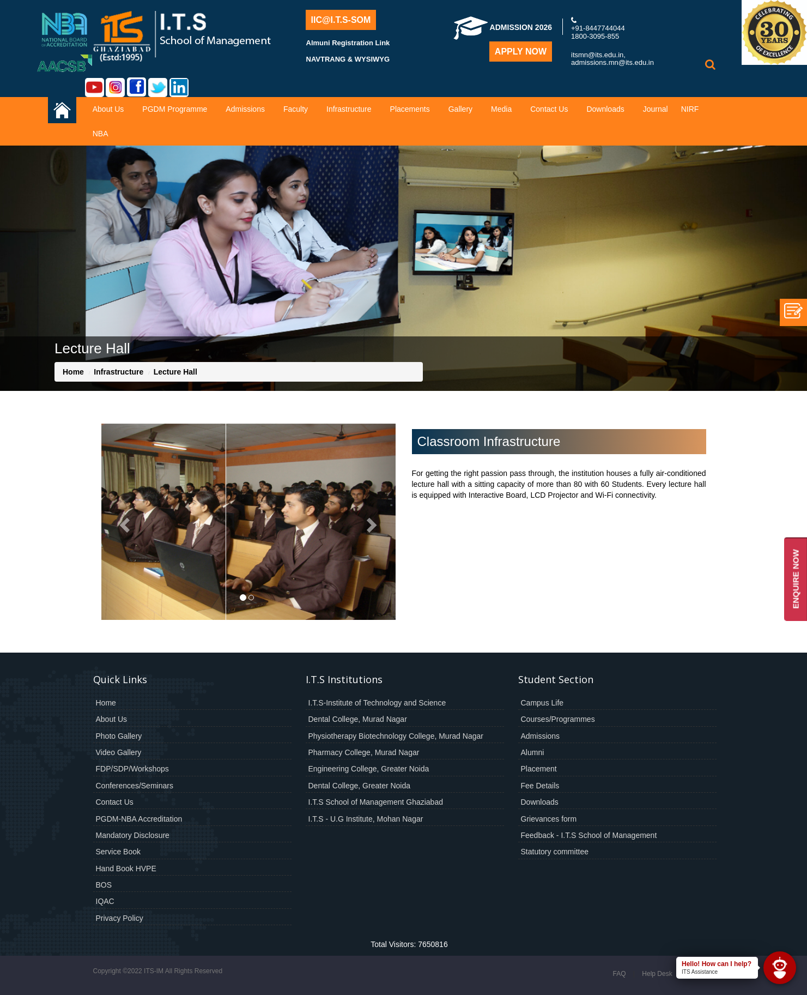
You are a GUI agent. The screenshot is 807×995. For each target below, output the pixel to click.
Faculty (295, 109)
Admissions (245, 109)
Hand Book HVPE (126, 868)
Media (501, 109)
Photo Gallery (119, 736)
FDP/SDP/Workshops (132, 768)
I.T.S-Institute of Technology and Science (377, 702)
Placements (410, 109)
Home (73, 371)
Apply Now (521, 51)
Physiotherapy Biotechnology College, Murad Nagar (395, 736)
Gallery (460, 109)
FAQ (619, 974)
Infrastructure (348, 109)
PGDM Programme (174, 109)
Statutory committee (555, 851)
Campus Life (542, 702)
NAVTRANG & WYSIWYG (348, 59)
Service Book (118, 851)
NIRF (690, 109)
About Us (108, 109)
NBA (100, 133)
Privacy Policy (119, 918)
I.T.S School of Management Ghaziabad (375, 802)
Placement (539, 768)
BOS (104, 885)
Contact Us (549, 109)
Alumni (532, 752)
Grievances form (549, 819)
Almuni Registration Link (348, 43)
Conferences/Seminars (134, 785)
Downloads (605, 109)
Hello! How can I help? (716, 964)
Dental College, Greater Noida (359, 785)
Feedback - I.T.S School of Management (589, 835)
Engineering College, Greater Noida (368, 768)
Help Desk (657, 974)
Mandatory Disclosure (132, 835)
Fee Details (540, 785)
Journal (655, 109)
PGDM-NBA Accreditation (139, 819)
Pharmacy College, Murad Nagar (364, 752)
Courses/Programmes (558, 719)
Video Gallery (119, 752)
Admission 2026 (502, 27)
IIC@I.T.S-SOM (341, 20)
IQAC (105, 901)
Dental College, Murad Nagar (357, 719)
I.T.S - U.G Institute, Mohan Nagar (365, 819)
